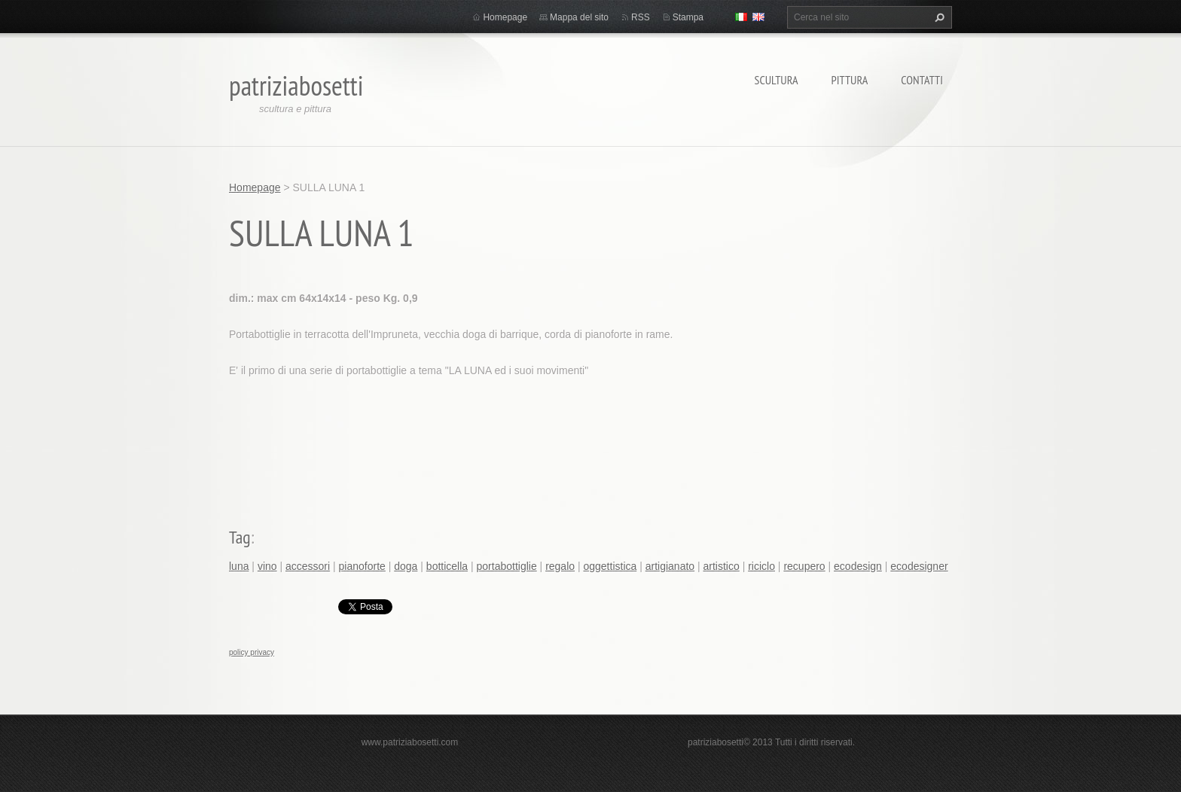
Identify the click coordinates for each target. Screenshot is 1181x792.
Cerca (937, 17)
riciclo (761, 566)
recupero (804, 566)
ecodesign (858, 566)
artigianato (669, 566)
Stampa (688, 17)
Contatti (922, 79)
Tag (240, 537)
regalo (560, 566)
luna (239, 566)
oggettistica (609, 566)
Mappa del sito (579, 17)
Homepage (505, 17)
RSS (640, 17)
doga (405, 566)
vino (267, 566)
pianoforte (362, 566)
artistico (721, 566)
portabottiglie (507, 566)
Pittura (850, 79)
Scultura (776, 79)
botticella (447, 566)
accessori (307, 566)
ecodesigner (919, 566)
